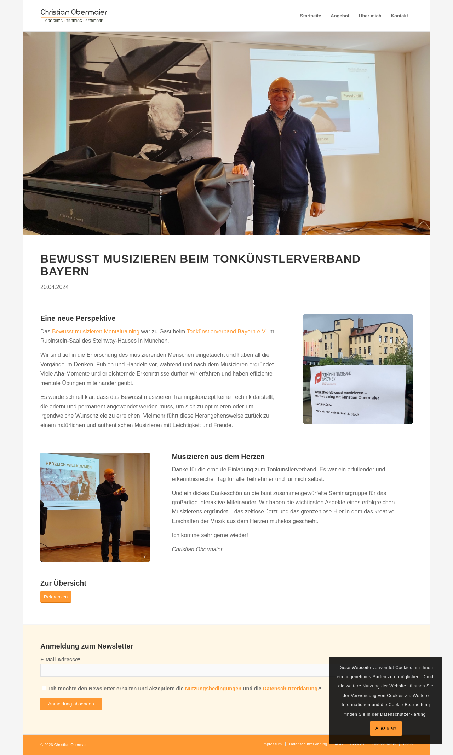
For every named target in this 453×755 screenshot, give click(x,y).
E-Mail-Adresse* (60, 659)
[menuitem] (311, 15)
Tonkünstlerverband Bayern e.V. (226, 332)
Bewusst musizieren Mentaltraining (95, 332)
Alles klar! (385, 728)
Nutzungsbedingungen (213, 688)
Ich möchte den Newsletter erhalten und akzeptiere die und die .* (185, 688)
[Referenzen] (55, 597)
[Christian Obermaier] (74, 15)
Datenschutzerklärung (290, 688)
